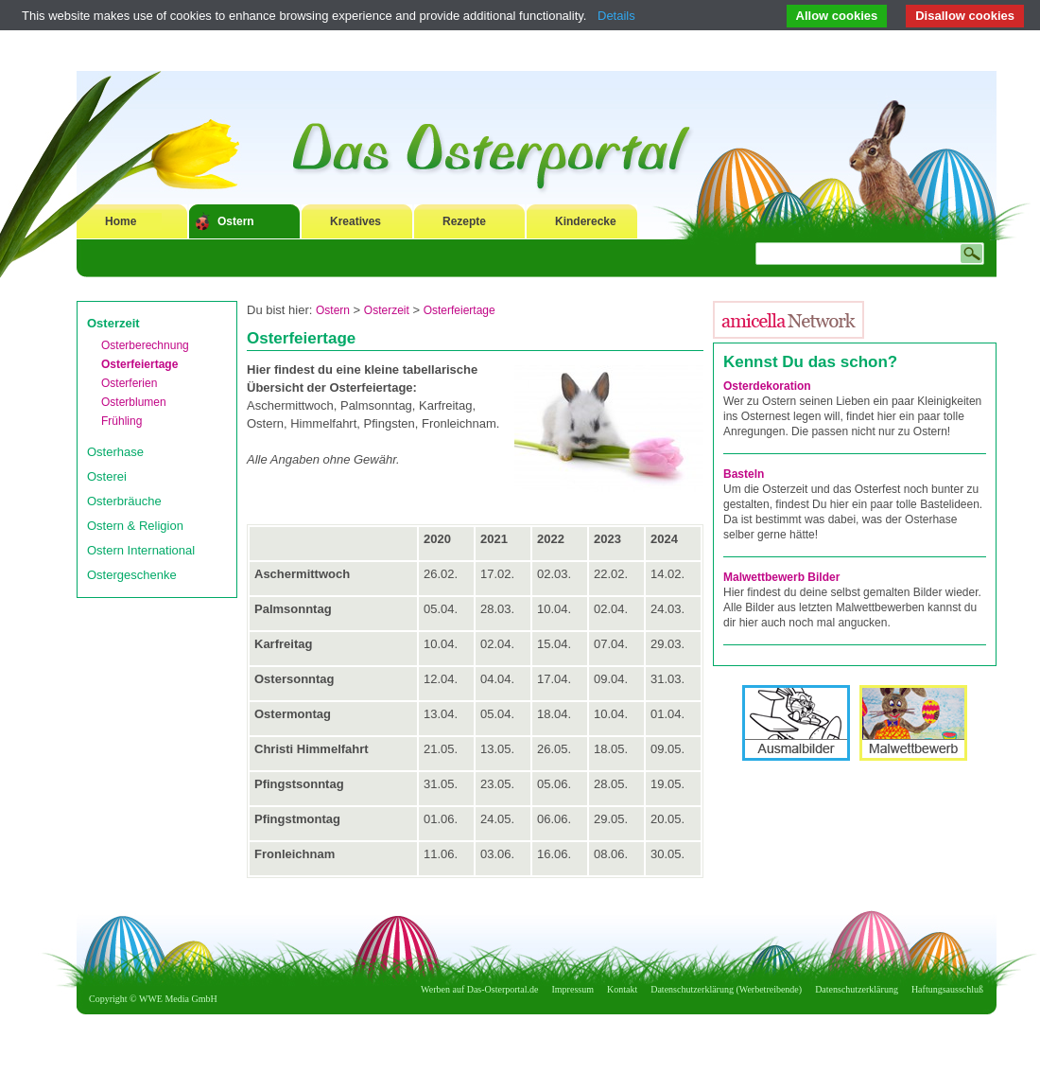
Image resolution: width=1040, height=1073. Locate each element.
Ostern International (141, 550)
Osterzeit (113, 323)
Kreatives (355, 221)
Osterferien (129, 383)
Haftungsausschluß (947, 989)
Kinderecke (585, 221)
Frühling (121, 421)
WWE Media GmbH (178, 999)
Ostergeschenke (132, 575)
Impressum (573, 989)
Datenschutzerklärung (856, 989)
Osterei (107, 476)
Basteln (743, 474)
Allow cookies (837, 16)
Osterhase (115, 452)
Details (616, 16)
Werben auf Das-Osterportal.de (479, 989)
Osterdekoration (767, 386)
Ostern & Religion (135, 526)
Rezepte (464, 221)
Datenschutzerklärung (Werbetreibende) (726, 989)
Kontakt (622, 989)
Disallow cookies (964, 16)
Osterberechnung (145, 345)
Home (120, 221)
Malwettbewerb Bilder (781, 577)
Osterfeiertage (139, 364)
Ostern (235, 221)
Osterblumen (133, 402)
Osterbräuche (124, 501)
